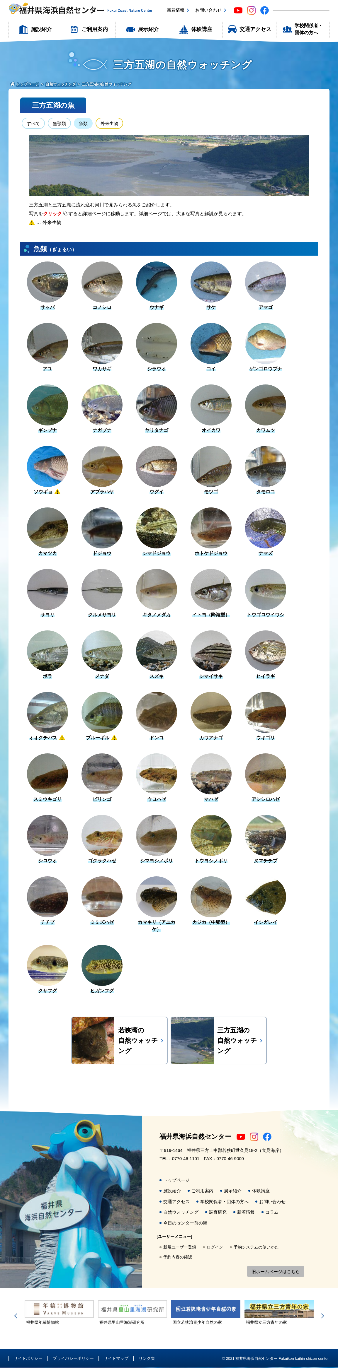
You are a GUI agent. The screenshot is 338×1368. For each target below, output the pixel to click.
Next (322, 1316)
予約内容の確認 (177, 1257)
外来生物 (112, 123)
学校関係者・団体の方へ (309, 29)
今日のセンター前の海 (185, 1223)
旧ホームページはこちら (276, 1272)
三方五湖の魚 (53, 105)
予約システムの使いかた (256, 1247)
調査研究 (218, 1212)
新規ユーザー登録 (179, 1247)
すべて (34, 123)
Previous (17, 1316)
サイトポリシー (28, 1359)
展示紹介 (148, 29)
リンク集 (147, 1359)
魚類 (85, 123)
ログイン (215, 1247)
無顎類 (61, 123)
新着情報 (175, 10)
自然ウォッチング (180, 1212)
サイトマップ (116, 1359)
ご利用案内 (94, 29)
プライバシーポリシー (73, 1359)
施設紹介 (41, 29)
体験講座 (201, 29)
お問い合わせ (208, 10)
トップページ (176, 1180)
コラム (271, 1212)
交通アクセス (255, 29)
